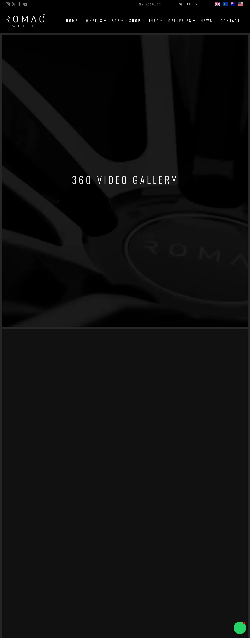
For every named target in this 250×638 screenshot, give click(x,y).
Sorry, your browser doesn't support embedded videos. (29, 361)
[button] (240, 628)
